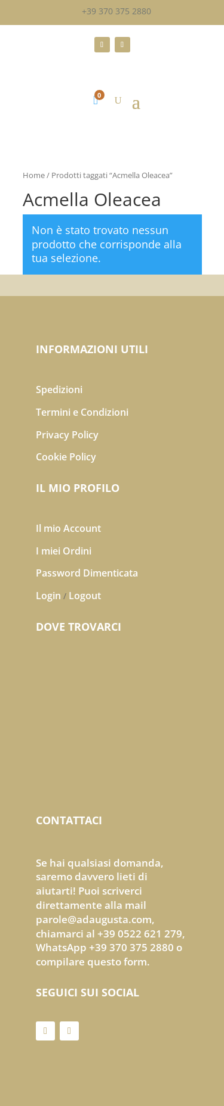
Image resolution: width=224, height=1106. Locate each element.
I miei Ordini (63, 550)
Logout (85, 595)
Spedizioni (59, 389)
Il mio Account (68, 528)
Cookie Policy (66, 456)
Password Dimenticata (87, 573)
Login (48, 595)
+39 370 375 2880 (116, 11)
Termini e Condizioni (82, 412)
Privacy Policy (67, 434)
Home (34, 175)
